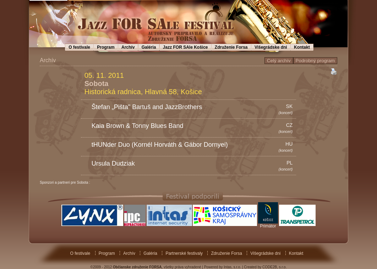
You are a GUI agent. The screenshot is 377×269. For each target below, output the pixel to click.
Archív (128, 47)
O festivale (79, 47)
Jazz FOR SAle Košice (185, 47)
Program (105, 47)
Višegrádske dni (271, 47)
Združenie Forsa (231, 47)
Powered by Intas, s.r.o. (222, 267)
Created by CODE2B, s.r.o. (265, 267)
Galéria (149, 47)
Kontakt (302, 47)
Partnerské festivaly (184, 253)
